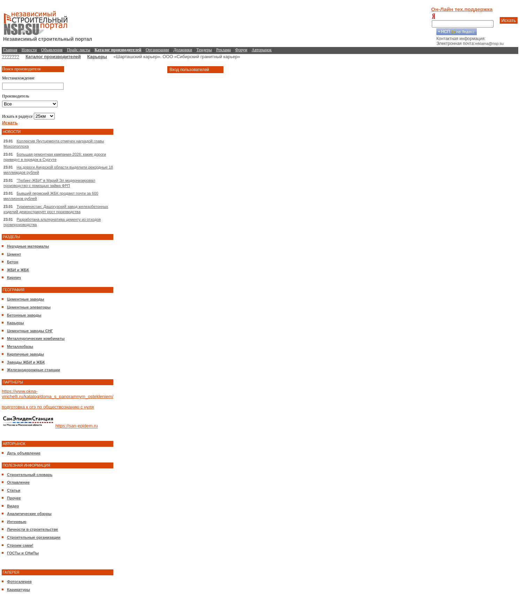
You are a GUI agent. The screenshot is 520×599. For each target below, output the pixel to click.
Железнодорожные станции (33, 370)
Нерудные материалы (28, 246)
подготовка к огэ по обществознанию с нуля (48, 407)
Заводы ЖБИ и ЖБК (26, 362)
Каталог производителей (53, 56)
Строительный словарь (30, 475)
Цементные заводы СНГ (30, 331)
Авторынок (262, 49)
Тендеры (204, 49)
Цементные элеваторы (29, 307)
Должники (183, 49)
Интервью (16, 522)
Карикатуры (18, 590)
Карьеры (97, 56)
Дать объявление (23, 453)
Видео (13, 506)
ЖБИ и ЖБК (18, 270)
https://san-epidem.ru (76, 426)
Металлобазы (20, 346)
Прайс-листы (78, 49)
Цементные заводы (25, 299)
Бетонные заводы (24, 315)
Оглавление (18, 482)
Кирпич (14, 277)
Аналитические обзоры (29, 514)
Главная (10, 49)
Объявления (51, 49)
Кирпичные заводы (25, 354)
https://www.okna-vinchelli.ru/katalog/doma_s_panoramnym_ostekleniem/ (57, 394)
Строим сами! (20, 545)
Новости (29, 49)
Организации (157, 49)
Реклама (223, 49)
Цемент (14, 254)
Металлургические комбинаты (35, 338)
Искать (509, 20)
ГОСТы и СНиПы (23, 553)
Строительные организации (33, 537)
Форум (241, 49)
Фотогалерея (19, 581)
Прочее (14, 498)
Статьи (13, 490)
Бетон (12, 262)
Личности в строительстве (32, 529)
